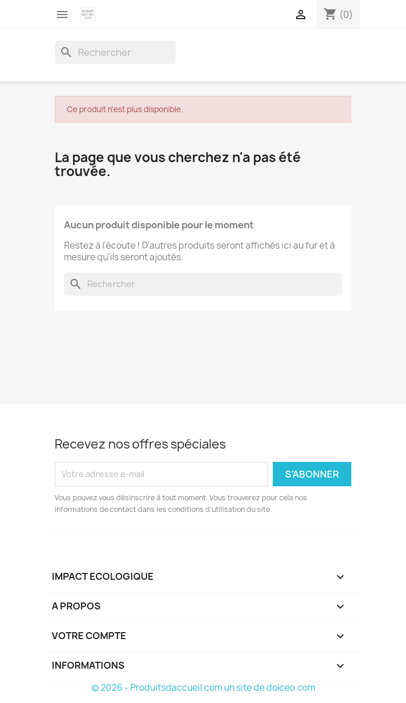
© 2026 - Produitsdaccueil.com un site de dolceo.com (203, 688)
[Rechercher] (115, 52)
